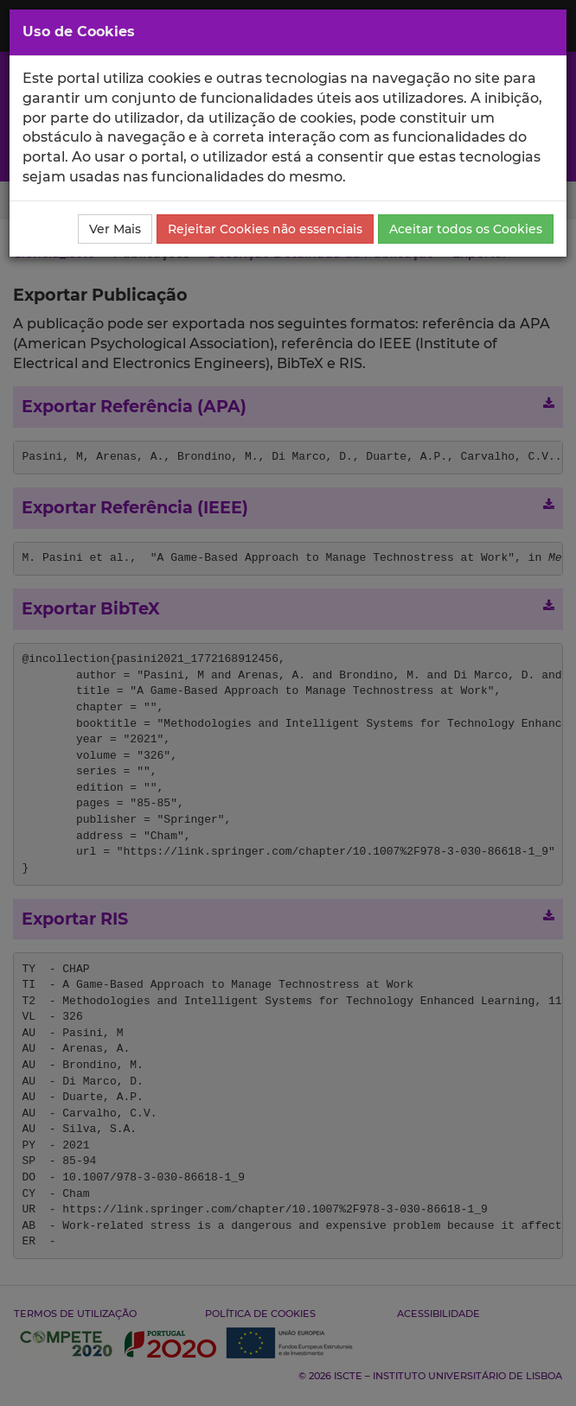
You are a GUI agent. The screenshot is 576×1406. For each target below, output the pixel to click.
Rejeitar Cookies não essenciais (265, 229)
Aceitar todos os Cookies (465, 229)
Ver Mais (115, 229)
